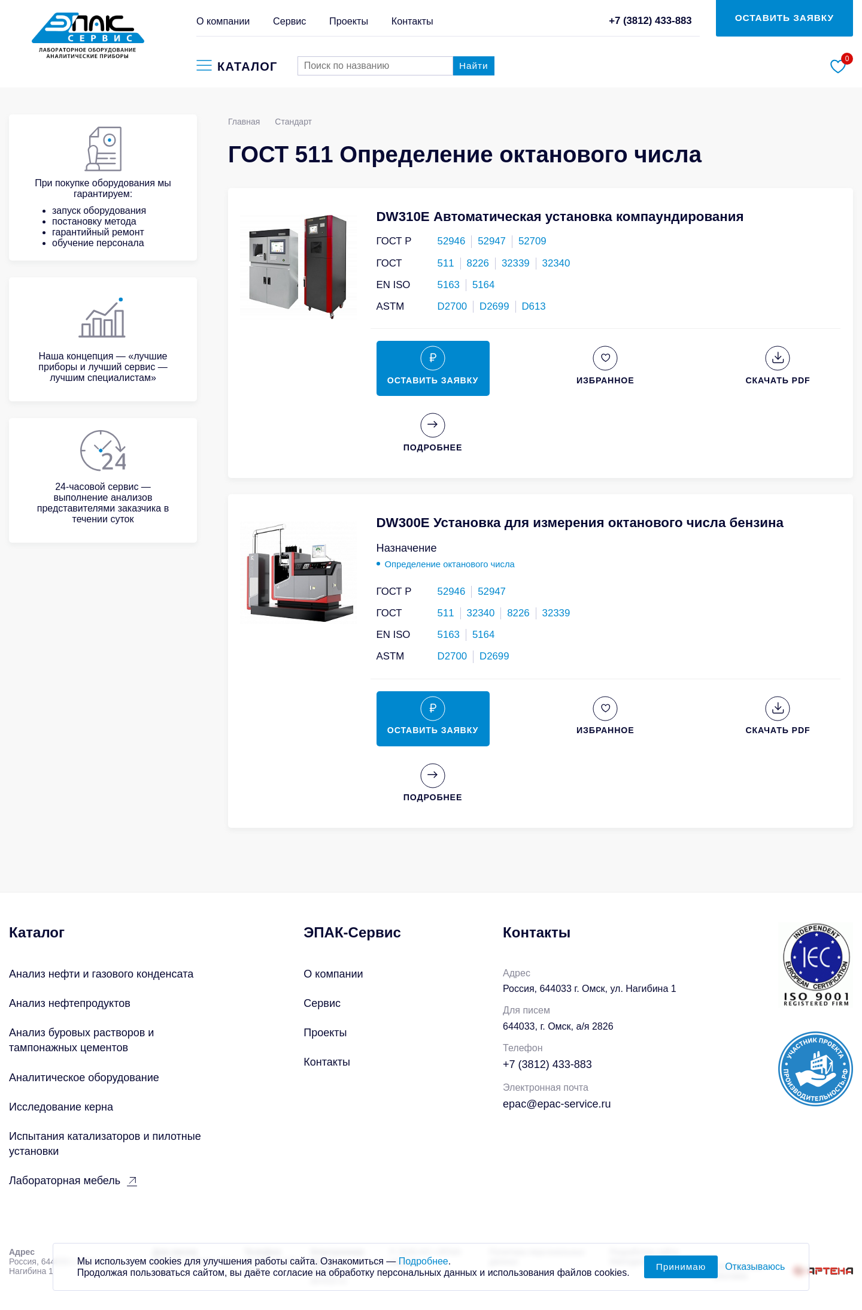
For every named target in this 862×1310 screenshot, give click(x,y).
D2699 (494, 306)
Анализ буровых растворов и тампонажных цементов (81, 1040)
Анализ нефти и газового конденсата (101, 974)
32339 (516, 263)
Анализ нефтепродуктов (69, 1003)
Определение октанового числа (450, 564)
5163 (449, 285)
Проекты (348, 21)
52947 (492, 241)
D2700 (452, 306)
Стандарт (293, 121)
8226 (478, 263)
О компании (223, 21)
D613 (534, 306)
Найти (473, 65)
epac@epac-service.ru (557, 1104)
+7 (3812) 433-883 (650, 20)
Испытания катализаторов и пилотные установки (105, 1143)
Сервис (289, 21)
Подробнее (423, 1268)
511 (446, 263)
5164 (483, 285)
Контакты (412, 21)
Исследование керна (61, 1107)
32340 (556, 263)
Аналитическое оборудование (84, 1078)
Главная (244, 121)
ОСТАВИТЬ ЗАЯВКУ (784, 18)
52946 (452, 241)
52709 (532, 241)
